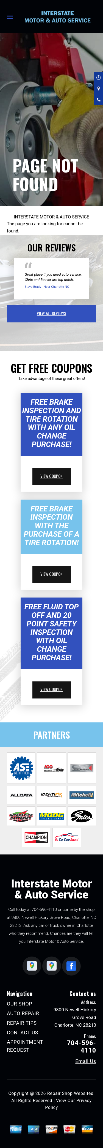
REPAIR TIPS (22, 1023)
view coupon (51, 476)
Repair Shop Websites (70, 1093)
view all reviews (51, 313)
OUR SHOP (19, 1004)
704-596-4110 (44, 909)
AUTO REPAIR (23, 1013)
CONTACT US (22, 1032)
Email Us (85, 1061)
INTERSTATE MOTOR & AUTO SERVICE (51, 217)
